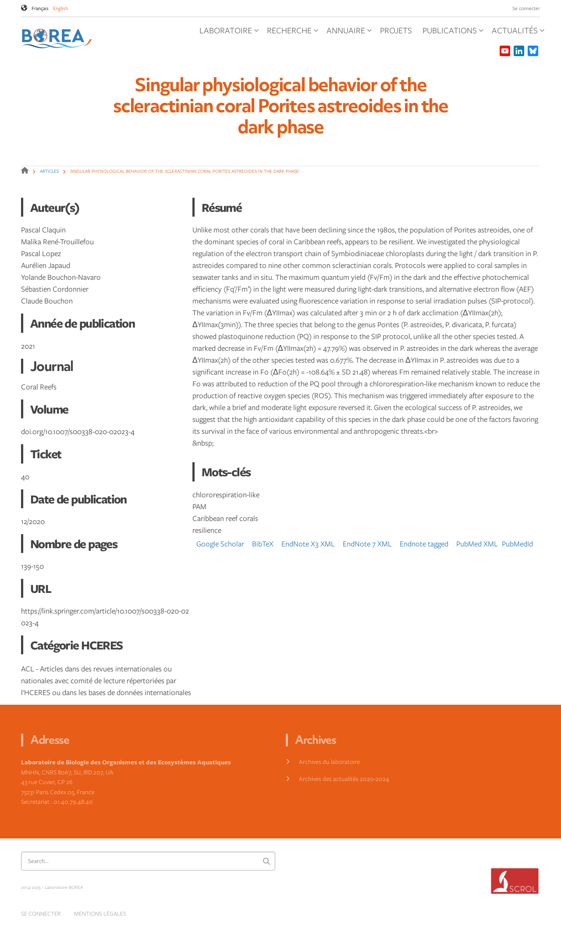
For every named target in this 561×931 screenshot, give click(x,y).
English (60, 8)
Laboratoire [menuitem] (229, 33)
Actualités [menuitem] (518, 33)
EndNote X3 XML (308, 544)
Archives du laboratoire (329, 761)
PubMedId (517, 544)
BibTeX (262, 544)
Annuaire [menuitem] (349, 33)
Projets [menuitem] (396, 30)
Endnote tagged (424, 544)
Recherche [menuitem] (292, 33)
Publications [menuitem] (453, 33)
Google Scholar (220, 544)
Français (40, 8)
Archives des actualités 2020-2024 (344, 778)
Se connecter (526, 8)
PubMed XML (477, 544)
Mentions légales (100, 913)
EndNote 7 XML (367, 544)
